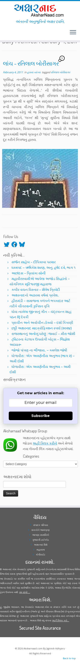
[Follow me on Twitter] (3, 34)
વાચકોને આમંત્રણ (40, 529)
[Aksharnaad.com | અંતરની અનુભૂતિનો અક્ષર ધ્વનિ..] (40, 10)
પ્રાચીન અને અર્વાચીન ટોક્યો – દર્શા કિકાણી (42, 322)
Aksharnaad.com (32, 648)
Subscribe (40, 416)
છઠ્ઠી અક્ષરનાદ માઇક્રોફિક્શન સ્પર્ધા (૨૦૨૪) (42, 328)
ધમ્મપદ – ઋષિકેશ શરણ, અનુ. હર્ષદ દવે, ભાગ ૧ (44, 267)
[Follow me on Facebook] (4, 34)
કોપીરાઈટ (40, 554)
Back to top (69, 658)
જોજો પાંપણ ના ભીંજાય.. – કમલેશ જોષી (39, 350)
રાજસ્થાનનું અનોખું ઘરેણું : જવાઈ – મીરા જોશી (43, 333)
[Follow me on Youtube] (7, 34)
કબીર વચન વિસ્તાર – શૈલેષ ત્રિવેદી (36, 289)
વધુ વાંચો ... (24, 592)
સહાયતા (40, 549)
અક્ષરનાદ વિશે (40, 544)
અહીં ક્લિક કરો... (60, 620)
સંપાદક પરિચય (40, 525)
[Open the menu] (73, 32)
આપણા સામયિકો (40, 534)
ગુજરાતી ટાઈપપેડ (40, 539)
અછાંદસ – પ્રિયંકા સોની (29, 273)
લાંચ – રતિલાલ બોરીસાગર (31, 63)
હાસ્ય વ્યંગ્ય (34, 72)
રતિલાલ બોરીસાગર (60, 72)
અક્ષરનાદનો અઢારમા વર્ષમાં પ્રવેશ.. (35, 295)
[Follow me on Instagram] (6, 34)
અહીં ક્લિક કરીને (45, 443)
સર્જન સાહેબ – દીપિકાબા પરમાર (34, 262)
